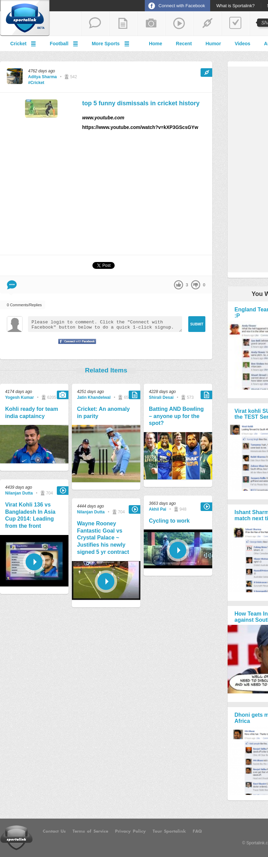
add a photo (151, 24)
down (195, 284)
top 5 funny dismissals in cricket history (141, 103)
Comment (12, 284)
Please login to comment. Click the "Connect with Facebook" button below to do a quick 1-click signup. (105, 324)
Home (155, 43)
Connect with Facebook (181, 5)
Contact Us (54, 831)
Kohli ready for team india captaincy (31, 412)
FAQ (197, 831)
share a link (207, 24)
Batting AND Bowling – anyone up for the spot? (176, 416)
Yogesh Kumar (19, 397)
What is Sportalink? (235, 5)
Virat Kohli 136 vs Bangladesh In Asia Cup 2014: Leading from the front (30, 515)
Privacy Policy (130, 831)
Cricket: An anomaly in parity (103, 412)
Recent (184, 43)
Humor (213, 43)
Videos (243, 43)
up (178, 284)
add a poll (235, 24)
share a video (179, 24)
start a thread (95, 24)
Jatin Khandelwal (94, 397)
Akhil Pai (157, 509)
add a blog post (123, 24)
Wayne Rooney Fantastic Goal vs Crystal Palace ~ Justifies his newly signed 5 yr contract (103, 538)
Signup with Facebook (75, 346)
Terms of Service (90, 831)
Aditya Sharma (42, 76)
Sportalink (25, 18)
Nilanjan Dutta (19, 493)
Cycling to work (169, 521)
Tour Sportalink (169, 831)
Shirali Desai (161, 397)
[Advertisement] (147, 195)
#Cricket (36, 82)
